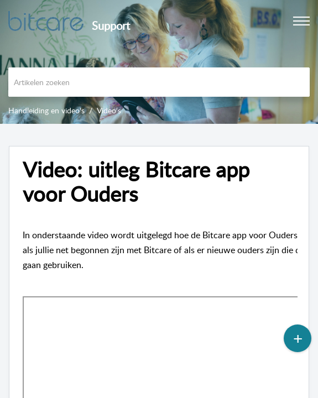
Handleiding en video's (46, 110)
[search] (159, 82)
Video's (109, 110)
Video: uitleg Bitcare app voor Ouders (136, 182)
